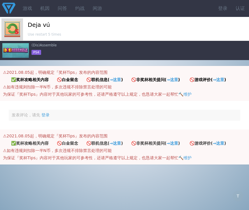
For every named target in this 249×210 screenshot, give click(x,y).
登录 (222, 8)
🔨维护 (185, 94)
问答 (62, 8)
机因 (45, 8)
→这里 (115, 79)
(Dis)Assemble (44, 45)
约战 (80, 8)
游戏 (27, 8)
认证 (240, 8)
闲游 (97, 8)
